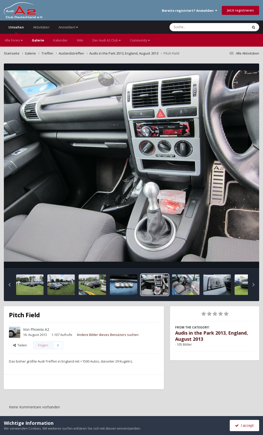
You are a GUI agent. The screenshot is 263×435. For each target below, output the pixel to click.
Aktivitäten (41, 27)
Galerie (38, 40)
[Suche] (198, 27)
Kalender (60, 40)
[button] (9, 284)
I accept (244, 425)
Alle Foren (14, 40)
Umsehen (16, 29)
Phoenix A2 (39, 329)
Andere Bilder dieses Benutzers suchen (108, 334)
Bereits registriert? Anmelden (189, 10)
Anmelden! (68, 27)
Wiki (80, 40)
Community (140, 40)
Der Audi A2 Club (106, 40)
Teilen (20, 345)
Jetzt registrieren (240, 10)
